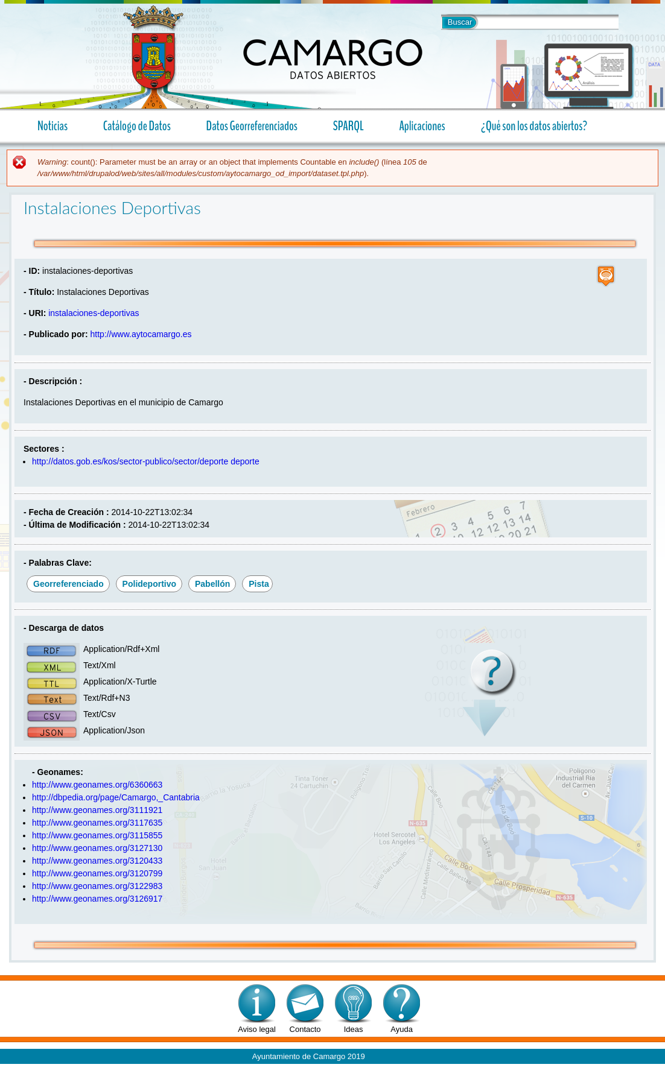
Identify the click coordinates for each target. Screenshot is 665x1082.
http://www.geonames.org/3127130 (97, 848)
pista (259, 584)
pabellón (212, 584)
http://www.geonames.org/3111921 (97, 810)
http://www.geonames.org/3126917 (97, 898)
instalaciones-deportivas (93, 313)
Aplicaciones (417, 125)
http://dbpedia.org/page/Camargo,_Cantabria (116, 797)
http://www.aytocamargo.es (140, 334)
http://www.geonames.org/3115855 (97, 835)
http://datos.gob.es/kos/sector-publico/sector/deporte (130, 461)
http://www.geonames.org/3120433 (97, 860)
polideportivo (149, 584)
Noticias (52, 126)
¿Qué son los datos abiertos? (529, 125)
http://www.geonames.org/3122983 (97, 886)
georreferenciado (68, 584)
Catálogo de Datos (137, 126)
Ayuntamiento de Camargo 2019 (308, 1056)
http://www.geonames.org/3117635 (97, 822)
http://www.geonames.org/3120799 (97, 873)
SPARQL (348, 126)
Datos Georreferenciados (252, 126)
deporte (245, 461)
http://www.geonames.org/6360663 (97, 784)
